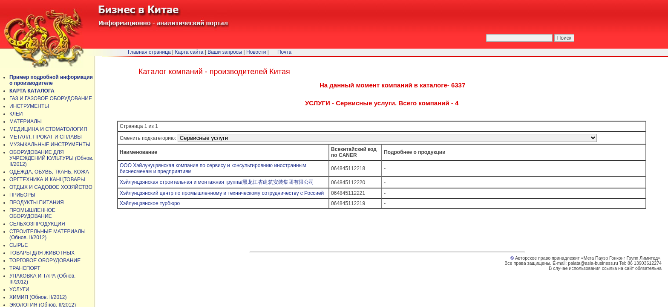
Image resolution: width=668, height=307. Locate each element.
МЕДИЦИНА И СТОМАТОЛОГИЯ (48, 129)
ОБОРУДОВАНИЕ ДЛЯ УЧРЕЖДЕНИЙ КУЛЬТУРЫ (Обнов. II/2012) (51, 158)
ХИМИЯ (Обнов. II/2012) (38, 297)
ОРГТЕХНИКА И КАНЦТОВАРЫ (47, 179)
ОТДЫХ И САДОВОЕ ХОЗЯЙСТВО (50, 187)
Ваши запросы (224, 52)
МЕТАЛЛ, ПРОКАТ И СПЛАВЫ (45, 137)
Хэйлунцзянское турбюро (150, 203)
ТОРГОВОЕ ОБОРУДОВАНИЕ (45, 261)
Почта (284, 52)
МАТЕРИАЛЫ (25, 122)
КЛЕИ (16, 114)
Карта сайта (189, 52)
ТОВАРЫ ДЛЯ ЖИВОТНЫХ (42, 253)
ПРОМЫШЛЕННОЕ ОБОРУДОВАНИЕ (32, 213)
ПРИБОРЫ (22, 195)
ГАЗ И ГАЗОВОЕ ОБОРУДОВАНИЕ (50, 98)
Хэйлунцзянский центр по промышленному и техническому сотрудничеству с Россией (222, 193)
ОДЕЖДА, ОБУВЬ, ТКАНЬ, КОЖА (49, 172)
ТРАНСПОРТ (24, 268)
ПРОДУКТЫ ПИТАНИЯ (36, 203)
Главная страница (149, 52)
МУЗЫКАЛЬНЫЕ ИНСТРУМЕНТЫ (49, 145)
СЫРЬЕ (18, 245)
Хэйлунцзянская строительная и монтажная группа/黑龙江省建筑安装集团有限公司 (217, 182)
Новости (256, 52)
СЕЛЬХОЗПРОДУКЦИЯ (37, 224)
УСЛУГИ (19, 290)
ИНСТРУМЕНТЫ (29, 106)
